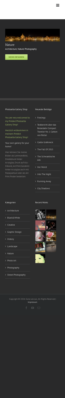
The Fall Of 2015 (45, 149)
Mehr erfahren (16, 57)
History (10, 239)
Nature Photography (27, 49)
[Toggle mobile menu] (58, 5)
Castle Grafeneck (45, 142)
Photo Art (11, 260)
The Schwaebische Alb (46, 158)
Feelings (41, 117)
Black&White (13, 217)
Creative (11, 224)
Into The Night (44, 174)
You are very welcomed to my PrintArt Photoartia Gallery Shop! (17, 121)
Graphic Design (14, 231)
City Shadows (43, 188)
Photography (13, 267)
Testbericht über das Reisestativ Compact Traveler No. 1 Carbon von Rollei (47, 130)
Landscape (12, 246)
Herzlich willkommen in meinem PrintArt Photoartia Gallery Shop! (16, 134)
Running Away (44, 181)
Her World (42, 167)
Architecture (11, 49)
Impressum (32, 302)
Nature (9, 45)
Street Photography (16, 274)
